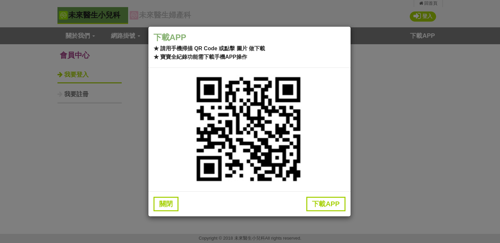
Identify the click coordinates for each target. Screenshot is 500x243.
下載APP (325, 204)
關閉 (166, 204)
